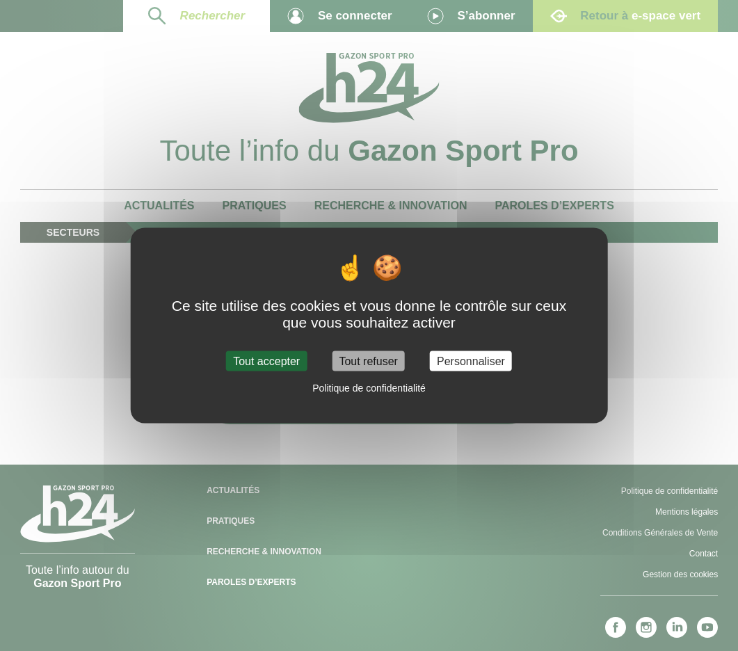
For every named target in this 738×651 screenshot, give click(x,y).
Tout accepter (266, 361)
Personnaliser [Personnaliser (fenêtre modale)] (471, 361)
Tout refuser (368, 361)
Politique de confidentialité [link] (369, 387)
